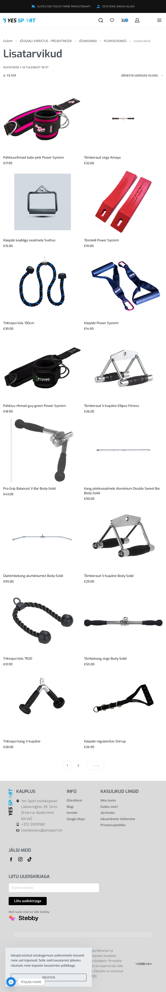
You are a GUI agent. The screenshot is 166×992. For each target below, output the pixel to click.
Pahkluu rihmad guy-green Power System (34, 406)
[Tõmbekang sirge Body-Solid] (123, 620)
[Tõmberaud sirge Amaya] (123, 119)
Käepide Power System (101, 323)
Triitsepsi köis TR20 (17, 658)
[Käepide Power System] (123, 284)
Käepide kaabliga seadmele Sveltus (29, 240)
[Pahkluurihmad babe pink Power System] (42, 119)
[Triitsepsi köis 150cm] (42, 284)
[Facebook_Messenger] (11, 982)
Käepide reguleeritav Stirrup (105, 741)
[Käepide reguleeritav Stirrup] (123, 703)
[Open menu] (159, 20)
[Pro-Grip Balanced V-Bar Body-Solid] (42, 450)
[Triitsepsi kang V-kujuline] (42, 703)
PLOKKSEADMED (115, 41)
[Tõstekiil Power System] (123, 202)
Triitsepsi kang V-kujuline (21, 741)
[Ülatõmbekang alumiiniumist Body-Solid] (42, 537)
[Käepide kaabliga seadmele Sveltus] (42, 202)
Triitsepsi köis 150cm (18, 323)
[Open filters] (9, 76)
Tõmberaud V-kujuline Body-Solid (109, 576)
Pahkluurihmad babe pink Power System (33, 157)
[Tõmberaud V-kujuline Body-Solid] (123, 537)
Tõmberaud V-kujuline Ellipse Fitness (111, 406)
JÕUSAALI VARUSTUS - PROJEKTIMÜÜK (46, 41)
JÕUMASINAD (88, 41)
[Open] (112, 20)
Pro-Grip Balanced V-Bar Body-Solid (29, 488)
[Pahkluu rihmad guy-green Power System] (42, 367)
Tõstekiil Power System (101, 240)
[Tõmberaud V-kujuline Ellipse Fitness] (123, 367)
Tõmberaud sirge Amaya (102, 157)
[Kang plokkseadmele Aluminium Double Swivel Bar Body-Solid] (123, 450)
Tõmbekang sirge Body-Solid (105, 658)
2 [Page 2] (78, 766)
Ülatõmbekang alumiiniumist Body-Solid (33, 576)
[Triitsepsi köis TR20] (42, 620)
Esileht (8, 41)
